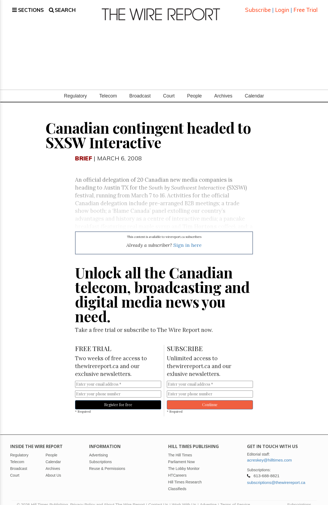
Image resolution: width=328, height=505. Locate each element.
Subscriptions (299, 498)
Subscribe (258, 6)
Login (282, 6)
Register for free (118, 398)
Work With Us (184, 498)
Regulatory (75, 89)
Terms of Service (235, 498)
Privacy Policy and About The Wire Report (107, 498)
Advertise (208, 498)
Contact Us (158, 498)
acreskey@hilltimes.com (269, 453)
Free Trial (305, 6)
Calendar (254, 89)
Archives (223, 89)
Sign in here (187, 238)
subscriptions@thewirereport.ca (276, 476)
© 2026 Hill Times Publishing (43, 498)
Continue (210, 398)
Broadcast (140, 89)
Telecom (108, 89)
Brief (83, 151)
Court (169, 89)
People (194, 89)
